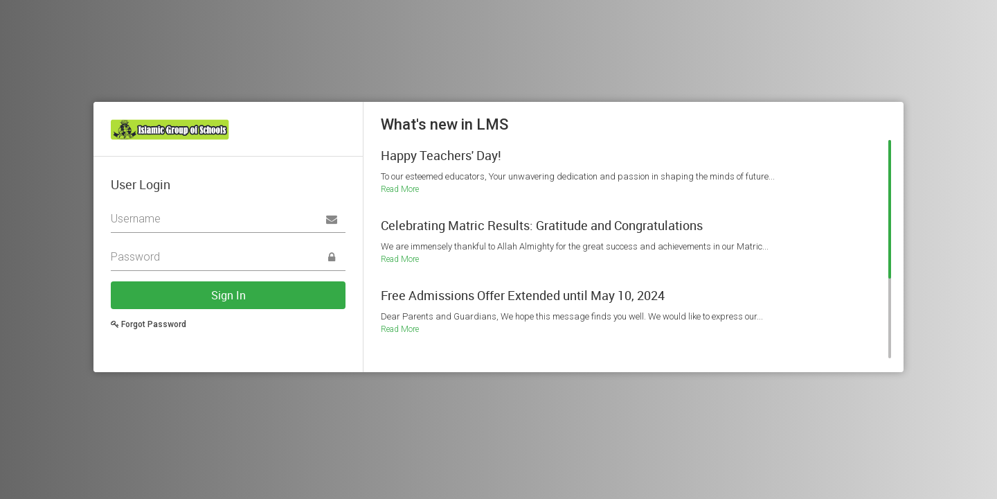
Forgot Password (148, 324)
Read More (400, 189)
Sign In (228, 295)
